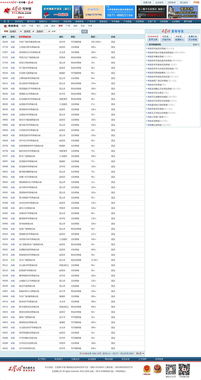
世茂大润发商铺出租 (28, 62)
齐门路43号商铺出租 (28, 68)
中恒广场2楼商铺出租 (28, 296)
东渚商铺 (156, 121)
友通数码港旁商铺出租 (29, 249)
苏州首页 (19, 21)
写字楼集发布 (192, 38)
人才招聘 (142, 359)
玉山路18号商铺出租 (28, 265)
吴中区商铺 (157, 85)
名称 (54, 31)
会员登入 (153, 38)
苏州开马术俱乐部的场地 (163, 69)
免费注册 (147, 2)
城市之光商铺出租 (27, 208)
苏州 (61, 26)
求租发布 (166, 38)
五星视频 (164, 21)
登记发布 (184, 2)
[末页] (126, 353)
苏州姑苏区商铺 (159, 48)
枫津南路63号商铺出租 (29, 275)
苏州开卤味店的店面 (161, 77)
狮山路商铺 (157, 125)
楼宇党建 (188, 21)
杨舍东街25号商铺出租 (29, 151)
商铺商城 (79, 21)
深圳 (75, 26)
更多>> (196, 44)
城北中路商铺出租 (27, 286)
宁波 (31, 26)
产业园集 (128, 21)
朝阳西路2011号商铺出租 (30, 182)
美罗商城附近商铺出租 (29, 333)
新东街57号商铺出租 (28, 301)
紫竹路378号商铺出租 (29, 125)
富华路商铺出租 (26, 224)
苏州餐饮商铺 (158, 56)
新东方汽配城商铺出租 (29, 120)
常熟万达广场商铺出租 (29, 57)
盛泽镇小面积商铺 (160, 105)
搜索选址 (103, 21)
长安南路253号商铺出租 (30, 99)
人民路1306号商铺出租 (29, 47)
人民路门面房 (158, 117)
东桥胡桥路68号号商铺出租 (31, 146)
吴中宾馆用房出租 (27, 348)
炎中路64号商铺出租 (28, 187)
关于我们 (42, 359)
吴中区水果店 (158, 93)
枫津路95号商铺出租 (28, 218)
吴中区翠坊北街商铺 (161, 101)
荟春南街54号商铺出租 (29, 255)
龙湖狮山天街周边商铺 (162, 89)
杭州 (24, 26)
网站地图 (109, 359)
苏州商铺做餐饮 (159, 73)
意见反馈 (126, 359)
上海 (46, 26)
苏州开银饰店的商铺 (161, 65)
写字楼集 (116, 21)
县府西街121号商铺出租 (30, 52)
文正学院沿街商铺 (160, 113)
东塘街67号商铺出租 (28, 213)
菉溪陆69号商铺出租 (28, 192)
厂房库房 (91, 21)
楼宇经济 (31, 21)
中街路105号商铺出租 (29, 130)
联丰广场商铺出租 (27, 156)
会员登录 (159, 2)
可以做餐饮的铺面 (160, 97)
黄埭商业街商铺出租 (28, 322)
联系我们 (59, 359)
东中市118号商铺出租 (29, 140)
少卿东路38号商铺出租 (29, 78)
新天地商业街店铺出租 (29, 307)
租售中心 (43, 21)
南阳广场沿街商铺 (160, 81)
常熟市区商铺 (158, 109)
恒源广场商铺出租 (27, 229)
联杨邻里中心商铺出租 (29, 291)
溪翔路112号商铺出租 (29, 94)
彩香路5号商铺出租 (27, 270)
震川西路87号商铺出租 (29, 198)
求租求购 (67, 21)
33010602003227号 (123, 367)
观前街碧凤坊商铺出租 (29, 312)
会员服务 (92, 359)
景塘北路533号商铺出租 (30, 135)
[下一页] (119, 353)
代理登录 (172, 2)
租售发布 (179, 38)
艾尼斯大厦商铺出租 (28, 73)
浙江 (39, 26)
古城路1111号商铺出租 (29, 281)
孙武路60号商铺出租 (28, 166)
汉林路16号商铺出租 (28, 114)
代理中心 (55, 21)
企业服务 (176, 21)
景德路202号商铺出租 (29, 234)
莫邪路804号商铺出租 (29, 109)
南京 (53, 26)
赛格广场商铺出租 (27, 317)
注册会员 (75, 359)
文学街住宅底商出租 (28, 343)
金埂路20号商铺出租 (28, 104)
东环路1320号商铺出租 (29, 239)
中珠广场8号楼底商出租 (29, 42)
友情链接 (159, 359)
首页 (7, 21)
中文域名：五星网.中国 (55, 367)
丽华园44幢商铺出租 (28, 172)
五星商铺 (140, 21)
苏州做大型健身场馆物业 (163, 52)
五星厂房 (152, 21)
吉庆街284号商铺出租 (29, 203)
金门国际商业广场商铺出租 (31, 244)
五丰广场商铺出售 (27, 260)
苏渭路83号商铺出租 (28, 161)
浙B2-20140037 (97, 367)
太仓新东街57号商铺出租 (30, 327)
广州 (68, 26)
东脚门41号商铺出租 (28, 177)
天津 (90, 26)
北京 (83, 26)
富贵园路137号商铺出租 (30, 88)
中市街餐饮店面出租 (28, 338)
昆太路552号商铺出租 (29, 83)
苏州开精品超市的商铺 (162, 60)
